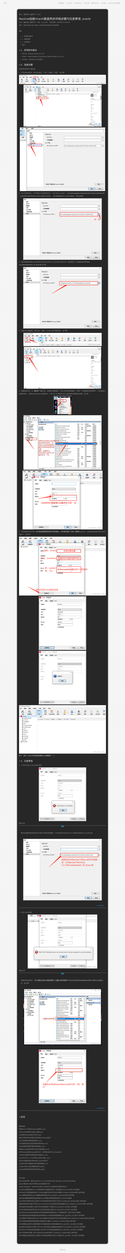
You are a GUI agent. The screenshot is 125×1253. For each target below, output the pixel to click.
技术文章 (69, 3)
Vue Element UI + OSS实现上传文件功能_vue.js (34, 1158)
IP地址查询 (77, 3)
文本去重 (86, 3)
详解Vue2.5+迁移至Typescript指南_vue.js (32, 1129)
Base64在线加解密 (114, 3)
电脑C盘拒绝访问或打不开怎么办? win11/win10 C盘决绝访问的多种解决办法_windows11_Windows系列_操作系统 (56, 1204)
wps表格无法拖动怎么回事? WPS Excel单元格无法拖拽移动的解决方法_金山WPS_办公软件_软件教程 (52, 1227)
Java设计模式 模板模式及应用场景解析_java (33, 1163)
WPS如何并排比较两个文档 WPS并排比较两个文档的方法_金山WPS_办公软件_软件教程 (48, 1207)
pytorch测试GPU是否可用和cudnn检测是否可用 (34, 1184)
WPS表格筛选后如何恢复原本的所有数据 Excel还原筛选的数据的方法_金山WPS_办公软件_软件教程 (52, 1215)
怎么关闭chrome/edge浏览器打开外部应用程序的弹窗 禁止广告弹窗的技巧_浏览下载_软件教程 (50, 1212)
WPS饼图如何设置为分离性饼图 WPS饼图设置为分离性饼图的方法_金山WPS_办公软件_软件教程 (51, 1224)
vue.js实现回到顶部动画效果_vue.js (30, 1140)
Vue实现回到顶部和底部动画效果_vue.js (32, 1146)
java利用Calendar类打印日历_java (30, 1135)
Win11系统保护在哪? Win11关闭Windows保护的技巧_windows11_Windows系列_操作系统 (48, 1232)
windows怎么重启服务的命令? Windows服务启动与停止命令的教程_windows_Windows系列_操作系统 (52, 1192)
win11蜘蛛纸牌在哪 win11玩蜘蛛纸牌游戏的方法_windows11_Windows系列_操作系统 (46, 1195)
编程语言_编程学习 (30, 14)
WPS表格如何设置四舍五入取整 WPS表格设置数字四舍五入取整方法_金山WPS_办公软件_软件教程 (51, 1235)
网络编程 (61, 3)
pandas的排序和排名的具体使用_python (32, 1169)
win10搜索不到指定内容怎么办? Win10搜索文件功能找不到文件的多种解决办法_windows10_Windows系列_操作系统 (57, 1218)
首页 (5, 3)
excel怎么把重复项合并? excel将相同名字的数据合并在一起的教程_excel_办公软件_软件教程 (49, 1189)
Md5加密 (103, 3)
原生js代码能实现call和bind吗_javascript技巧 (33, 1160)
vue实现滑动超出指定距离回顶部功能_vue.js (33, 1143)
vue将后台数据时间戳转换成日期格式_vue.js (33, 1155)
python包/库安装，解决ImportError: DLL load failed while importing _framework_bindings (47, 1181)
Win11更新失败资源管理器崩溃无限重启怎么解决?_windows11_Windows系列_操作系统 (47, 1221)
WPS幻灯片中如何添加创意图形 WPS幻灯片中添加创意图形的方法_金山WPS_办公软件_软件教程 (51, 1229)
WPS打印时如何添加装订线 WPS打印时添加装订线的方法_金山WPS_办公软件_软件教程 (48, 1209)
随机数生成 (95, 3)
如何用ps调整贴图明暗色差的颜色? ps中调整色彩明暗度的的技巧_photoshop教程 (45, 1198)
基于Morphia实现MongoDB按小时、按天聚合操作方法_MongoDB (40, 1152)
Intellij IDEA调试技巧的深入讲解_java (31, 1132)
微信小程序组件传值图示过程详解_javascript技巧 (35, 1137)
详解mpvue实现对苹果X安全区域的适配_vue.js (34, 1149)
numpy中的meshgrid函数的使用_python (32, 1166)
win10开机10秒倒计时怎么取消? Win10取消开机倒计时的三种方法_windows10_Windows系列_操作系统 (52, 1201)
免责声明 (62, 1250)
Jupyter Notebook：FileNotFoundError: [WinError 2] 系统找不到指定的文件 (43, 1186)
